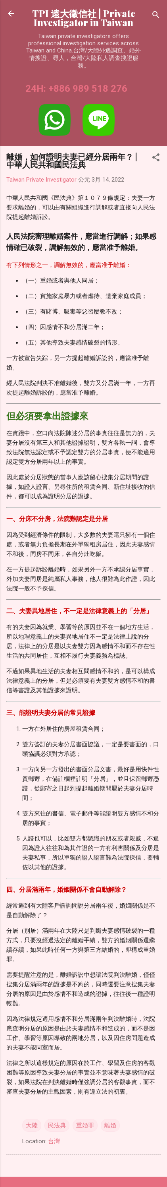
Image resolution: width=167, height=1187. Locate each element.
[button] (156, 159)
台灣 (54, 1141)
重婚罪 (85, 1125)
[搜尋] (156, 16)
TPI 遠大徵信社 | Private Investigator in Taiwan (83, 18)
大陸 (32, 1125)
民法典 (57, 1125)
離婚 (110, 1125)
